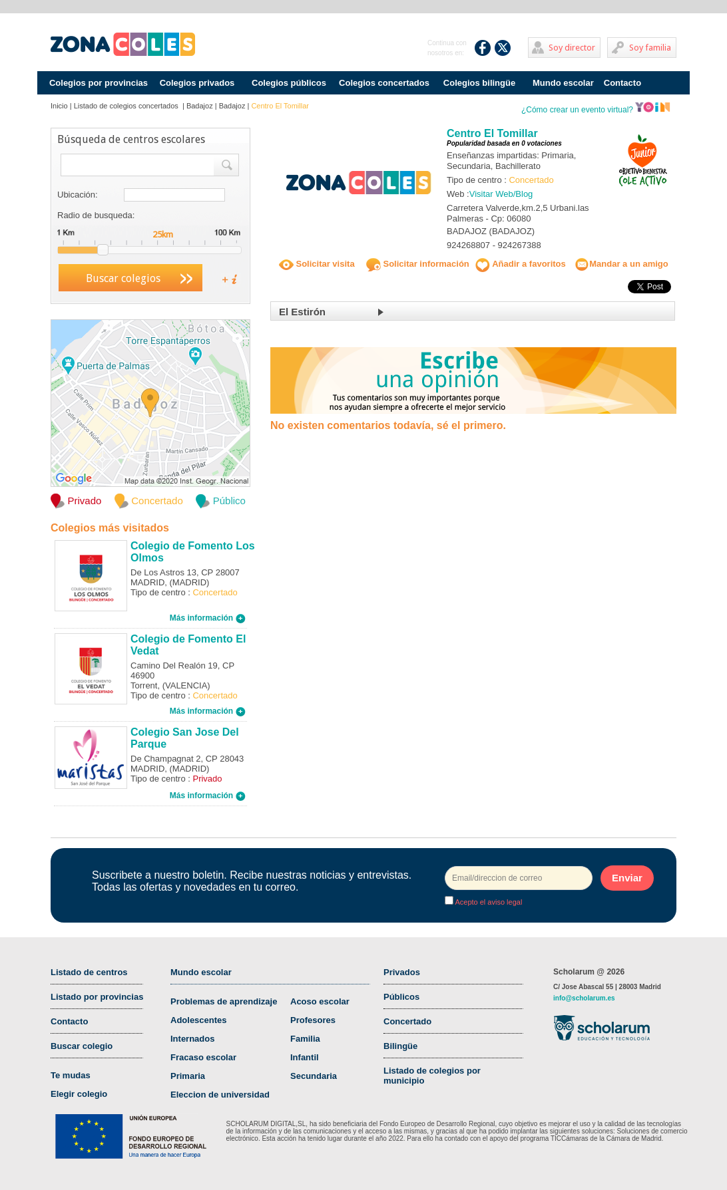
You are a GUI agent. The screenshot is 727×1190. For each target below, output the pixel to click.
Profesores (313, 1020)
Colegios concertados (384, 83)
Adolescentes (198, 1020)
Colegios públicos (289, 83)
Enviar (627, 877)
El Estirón (302, 311)
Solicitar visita (317, 264)
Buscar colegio (82, 1046)
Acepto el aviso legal (487, 902)
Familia (305, 1039)
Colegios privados (197, 83)
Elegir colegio (79, 1094)
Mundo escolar (563, 83)
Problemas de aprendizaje (223, 1001)
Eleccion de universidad (220, 1095)
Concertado (407, 1021)
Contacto (622, 83)
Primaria (187, 1076)
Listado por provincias (97, 997)
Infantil (304, 1057)
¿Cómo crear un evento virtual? (595, 109)
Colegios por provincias (98, 83)
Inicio (59, 106)
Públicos (401, 997)
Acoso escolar (320, 1001)
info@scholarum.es (584, 998)
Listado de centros (89, 972)
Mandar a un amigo (621, 264)
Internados (192, 1039)
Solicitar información (417, 264)
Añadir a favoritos (520, 264)
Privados (401, 972)
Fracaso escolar (203, 1057)
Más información (208, 618)
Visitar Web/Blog (501, 194)
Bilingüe (400, 1046)
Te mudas (71, 1075)
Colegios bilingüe (479, 83)
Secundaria (313, 1076)
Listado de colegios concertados (127, 106)
